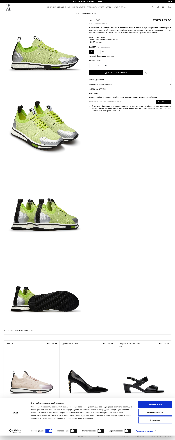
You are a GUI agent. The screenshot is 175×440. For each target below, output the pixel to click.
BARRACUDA (92, 7)
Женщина (61, 7)
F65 (68, 7)
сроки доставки (97, 80)
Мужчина (51, 7)
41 (108, 51)
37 (97, 51)
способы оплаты (97, 89)
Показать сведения (144, 435)
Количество (95, 60)
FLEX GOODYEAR (78, 7)
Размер (92, 47)
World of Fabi (120, 7)
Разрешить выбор (155, 417)
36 (92, 51)
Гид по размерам (104, 47)
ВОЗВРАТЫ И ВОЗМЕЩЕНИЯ (101, 84)
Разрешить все (155, 409)
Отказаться (155, 424)
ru (170, 1)
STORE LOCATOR (105, 7)
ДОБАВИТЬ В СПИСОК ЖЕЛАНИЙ (146, 73)
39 (103, 51)
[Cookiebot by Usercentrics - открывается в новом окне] (15, 435)
